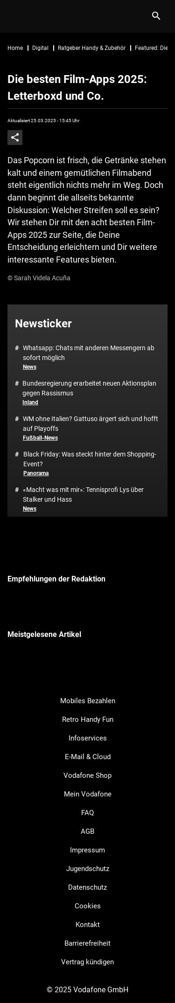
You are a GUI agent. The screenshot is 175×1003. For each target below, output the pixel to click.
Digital (40, 48)
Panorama (36, 473)
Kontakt (88, 924)
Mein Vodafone (88, 794)
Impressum (87, 850)
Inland (30, 402)
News (29, 367)
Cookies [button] (88, 906)
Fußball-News (40, 438)
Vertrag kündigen (87, 962)
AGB (87, 831)
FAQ (87, 813)
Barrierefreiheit (87, 943)
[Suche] (156, 16)
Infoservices (88, 738)
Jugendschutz (87, 869)
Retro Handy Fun (87, 719)
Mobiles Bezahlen (87, 701)
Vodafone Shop (87, 775)
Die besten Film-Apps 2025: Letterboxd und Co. (77, 88)
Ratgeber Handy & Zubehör (92, 48)
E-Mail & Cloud (88, 757)
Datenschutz (87, 887)
